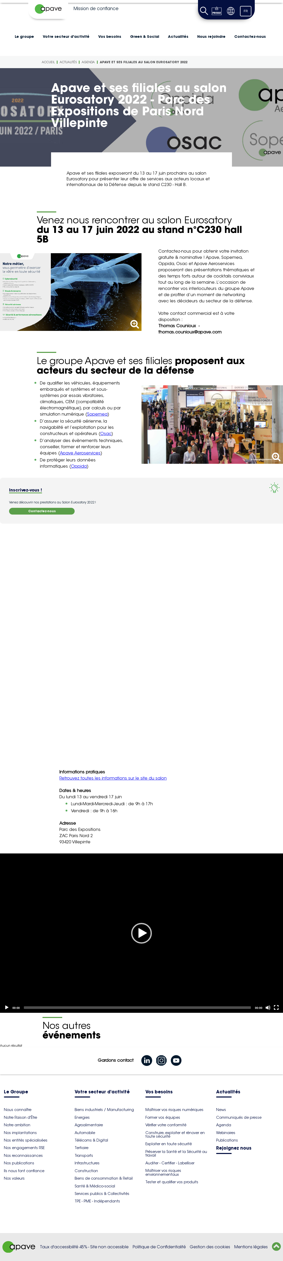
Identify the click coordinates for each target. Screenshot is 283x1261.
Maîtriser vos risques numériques (174, 1109)
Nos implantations (20, 1132)
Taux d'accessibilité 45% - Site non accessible (84, 1246)
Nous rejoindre (211, 36)
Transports (84, 1155)
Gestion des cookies (210, 1246)
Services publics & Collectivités (102, 1193)
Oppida (79, 466)
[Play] (141, 933)
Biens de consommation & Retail (104, 1178)
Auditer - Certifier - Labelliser (169, 1163)
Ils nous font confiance (24, 1171)
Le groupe (24, 36)
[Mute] (268, 1007)
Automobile (85, 1132)
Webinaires (225, 1132)
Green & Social (144, 36)
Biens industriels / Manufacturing (104, 1109)
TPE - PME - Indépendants (97, 1201)
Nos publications (19, 1163)
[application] (141, 933)
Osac (105, 433)
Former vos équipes (162, 1117)
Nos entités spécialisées (25, 1140)
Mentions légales (251, 1246)
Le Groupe (16, 1092)
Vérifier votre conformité (165, 1125)
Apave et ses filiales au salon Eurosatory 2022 (143, 62)
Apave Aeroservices (80, 453)
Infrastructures (87, 1163)
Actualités (178, 36)
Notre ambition (17, 1125)
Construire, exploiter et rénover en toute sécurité (175, 1134)
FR (246, 11)
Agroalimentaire (89, 1125)
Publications (227, 1140)
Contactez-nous (250, 36)
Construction (86, 1171)
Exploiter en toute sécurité (168, 1144)
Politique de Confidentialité (159, 1246)
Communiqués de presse (238, 1117)
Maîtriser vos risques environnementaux (163, 1172)
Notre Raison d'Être (20, 1117)
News (221, 1109)
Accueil (48, 62)
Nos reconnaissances (23, 1155)
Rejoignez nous (233, 1148)
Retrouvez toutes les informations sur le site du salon (113, 778)
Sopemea (97, 414)
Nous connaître (17, 1109)
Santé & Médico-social (95, 1186)
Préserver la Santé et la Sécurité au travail (176, 1153)
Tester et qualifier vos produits (171, 1182)
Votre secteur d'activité (66, 36)
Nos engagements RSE (24, 1147)
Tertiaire (81, 1147)
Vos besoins (109, 36)
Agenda (88, 62)
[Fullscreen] (276, 1007)
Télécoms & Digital (91, 1140)
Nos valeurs (14, 1178)
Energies (82, 1117)
